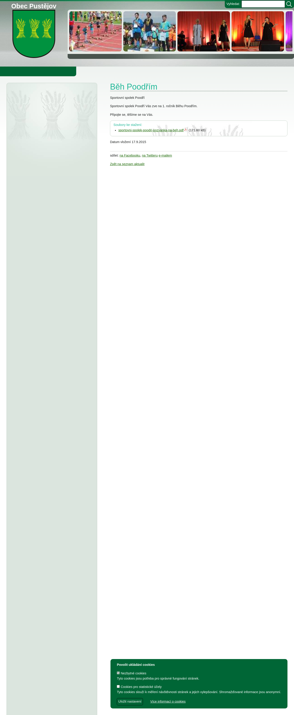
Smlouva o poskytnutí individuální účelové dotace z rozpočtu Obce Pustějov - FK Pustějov (48, 490)
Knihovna (76, 71)
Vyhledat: (233, 4)
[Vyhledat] (289, 4)
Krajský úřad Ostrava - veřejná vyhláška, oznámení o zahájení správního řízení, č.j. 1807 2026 (51, 109)
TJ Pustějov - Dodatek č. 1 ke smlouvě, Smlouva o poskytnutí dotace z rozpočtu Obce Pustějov (50, 425)
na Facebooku (129, 155)
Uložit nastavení (129, 701)
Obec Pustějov (33, 5)
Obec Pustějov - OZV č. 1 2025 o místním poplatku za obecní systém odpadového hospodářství (50, 155)
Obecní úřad (12, 71)
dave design (123, 709)
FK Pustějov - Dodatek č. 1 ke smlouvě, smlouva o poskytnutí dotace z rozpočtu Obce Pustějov (51, 443)
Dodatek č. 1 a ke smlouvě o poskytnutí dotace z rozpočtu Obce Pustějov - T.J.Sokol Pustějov (51, 560)
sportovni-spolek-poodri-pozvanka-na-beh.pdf (151, 130)
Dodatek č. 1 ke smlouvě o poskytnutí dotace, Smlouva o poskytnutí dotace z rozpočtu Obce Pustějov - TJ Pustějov (49, 509)
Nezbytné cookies (131, 673)
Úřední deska (34, 94)
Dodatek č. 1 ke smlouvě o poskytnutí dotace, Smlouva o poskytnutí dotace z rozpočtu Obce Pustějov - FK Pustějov (49, 527)
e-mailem (165, 155)
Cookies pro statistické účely (139, 687)
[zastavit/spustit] (75, 16)
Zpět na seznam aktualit (127, 164)
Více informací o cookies (168, 701)
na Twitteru (150, 155)
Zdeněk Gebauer (184, 709)
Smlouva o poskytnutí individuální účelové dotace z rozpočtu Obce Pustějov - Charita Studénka (51, 351)
